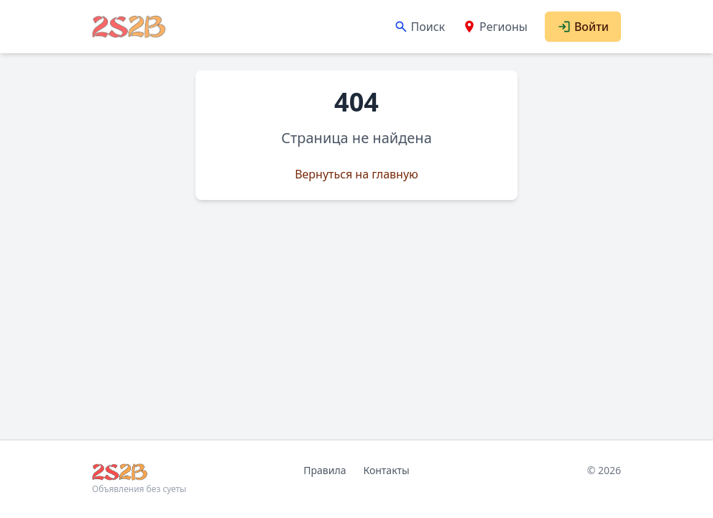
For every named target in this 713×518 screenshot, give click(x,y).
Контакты (386, 470)
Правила (324, 470)
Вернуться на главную (356, 174)
